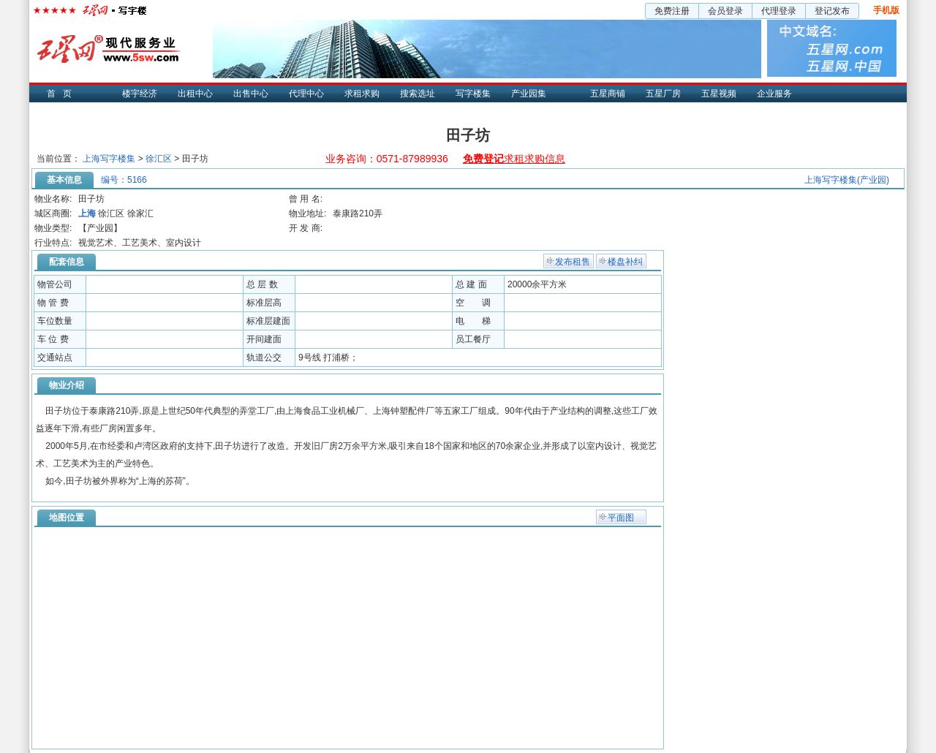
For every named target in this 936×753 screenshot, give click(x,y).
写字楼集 (473, 93)
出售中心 (250, 93)
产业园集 (528, 93)
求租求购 (362, 93)
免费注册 (672, 11)
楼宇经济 (139, 93)
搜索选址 (417, 93)
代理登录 (778, 11)
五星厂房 (663, 93)
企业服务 (774, 93)
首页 (63, 93)
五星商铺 (607, 93)
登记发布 (832, 11)
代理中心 (306, 93)
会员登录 (725, 11)
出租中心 (195, 93)
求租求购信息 (514, 158)
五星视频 (718, 93)
